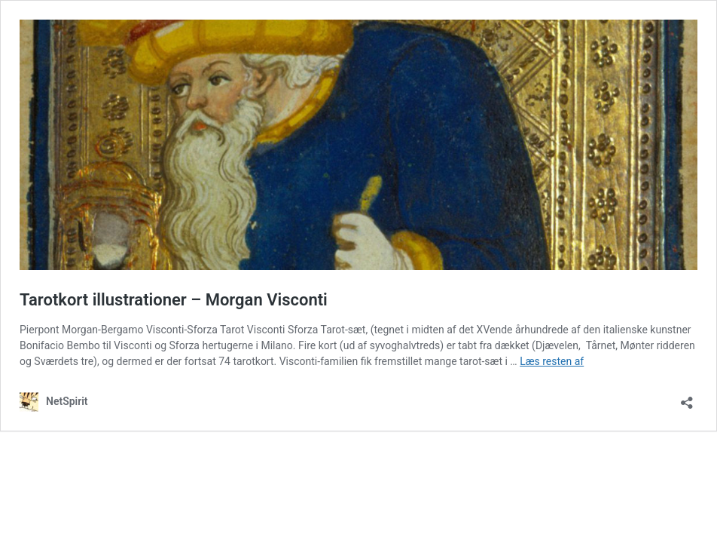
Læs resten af (552, 361)
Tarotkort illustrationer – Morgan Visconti (174, 299)
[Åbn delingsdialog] (686, 398)
